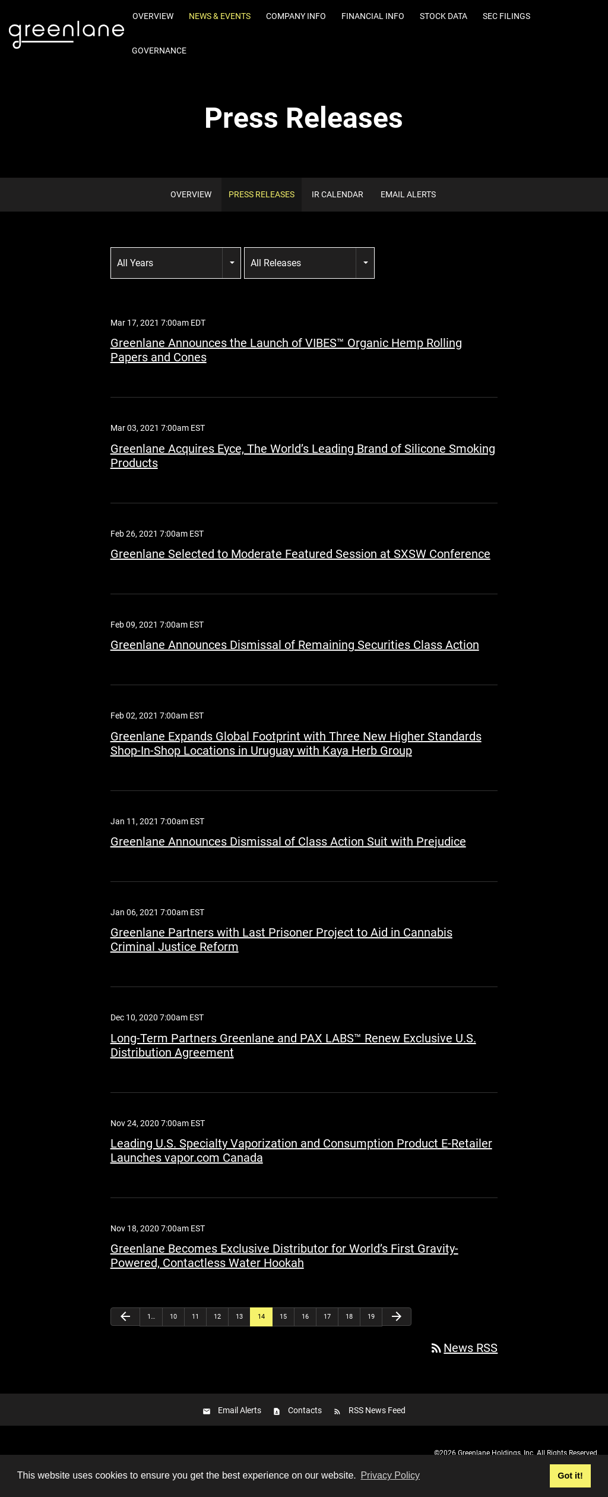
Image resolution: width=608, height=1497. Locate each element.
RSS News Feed (377, 1410)
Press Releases (261, 194)
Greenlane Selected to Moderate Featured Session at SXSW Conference (300, 554)
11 (195, 1316)
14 (261, 1316)
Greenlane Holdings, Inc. (496, 1453)
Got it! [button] (570, 1475)
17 (327, 1316)
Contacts (305, 1410)
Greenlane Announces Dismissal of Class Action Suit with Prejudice (288, 841)
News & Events (220, 16)
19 (371, 1316)
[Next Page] (396, 1316)
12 (217, 1316)
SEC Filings (506, 16)
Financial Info (372, 16)
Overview (152, 16)
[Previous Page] (125, 1316)
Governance (159, 50)
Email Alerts (408, 194)
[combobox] (175, 263)
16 (305, 1316)
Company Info (296, 16)
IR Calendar (337, 194)
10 (173, 1316)
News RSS (463, 1348)
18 (349, 1316)
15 (283, 1316)
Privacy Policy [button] (390, 1475)
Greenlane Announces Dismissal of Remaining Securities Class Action (294, 645)
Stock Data (443, 16)
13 (239, 1316)
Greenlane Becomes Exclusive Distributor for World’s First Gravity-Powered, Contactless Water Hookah (284, 1255)
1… (151, 1316)
